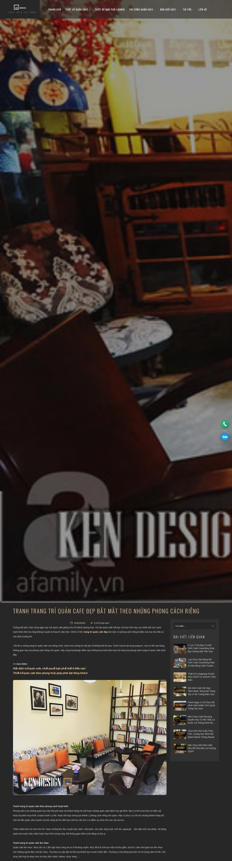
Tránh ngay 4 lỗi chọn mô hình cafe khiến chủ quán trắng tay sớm (201, 705)
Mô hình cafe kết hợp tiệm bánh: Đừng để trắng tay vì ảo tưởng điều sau (201, 691)
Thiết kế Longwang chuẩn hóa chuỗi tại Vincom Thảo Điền (202, 677)
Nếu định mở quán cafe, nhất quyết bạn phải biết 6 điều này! (49, 668)
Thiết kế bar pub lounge (110, 9)
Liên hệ (202, 9)
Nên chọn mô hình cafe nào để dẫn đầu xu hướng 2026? (202, 748)
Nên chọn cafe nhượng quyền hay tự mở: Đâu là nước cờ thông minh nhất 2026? (201, 720)
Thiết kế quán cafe (78, 9)
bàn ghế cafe (169, 9)
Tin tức (188, 9)
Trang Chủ (54, 9)
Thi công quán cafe (142, 9)
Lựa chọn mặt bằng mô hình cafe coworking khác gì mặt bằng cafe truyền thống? (201, 662)
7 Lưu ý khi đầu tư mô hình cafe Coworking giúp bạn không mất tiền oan (201, 648)
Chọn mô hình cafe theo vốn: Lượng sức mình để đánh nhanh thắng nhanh (201, 734)
